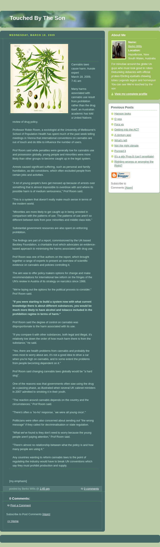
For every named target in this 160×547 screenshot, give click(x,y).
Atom (46, 514)
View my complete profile (131, 93)
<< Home (13, 521)
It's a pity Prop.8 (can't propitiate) (134, 156)
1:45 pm (45, 488)
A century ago (122, 135)
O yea (118, 119)
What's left (120, 140)
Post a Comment (20, 505)
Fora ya (119, 124)
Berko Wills (135, 46)
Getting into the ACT (126, 129)
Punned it (120, 151)
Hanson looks (122, 113)
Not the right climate (126, 145)
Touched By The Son (37, 18)
